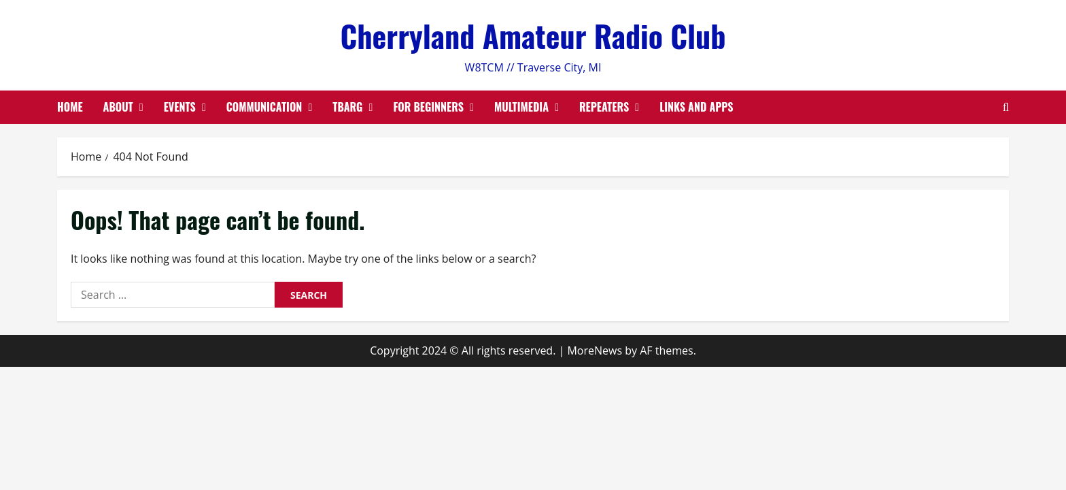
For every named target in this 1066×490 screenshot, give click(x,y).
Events (180, 107)
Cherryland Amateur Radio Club (532, 36)
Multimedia (521, 107)
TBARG (347, 107)
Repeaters (604, 107)
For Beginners (428, 107)
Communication (264, 107)
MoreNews (594, 350)
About (118, 107)
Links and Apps (696, 107)
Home (70, 107)
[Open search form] (1006, 107)
